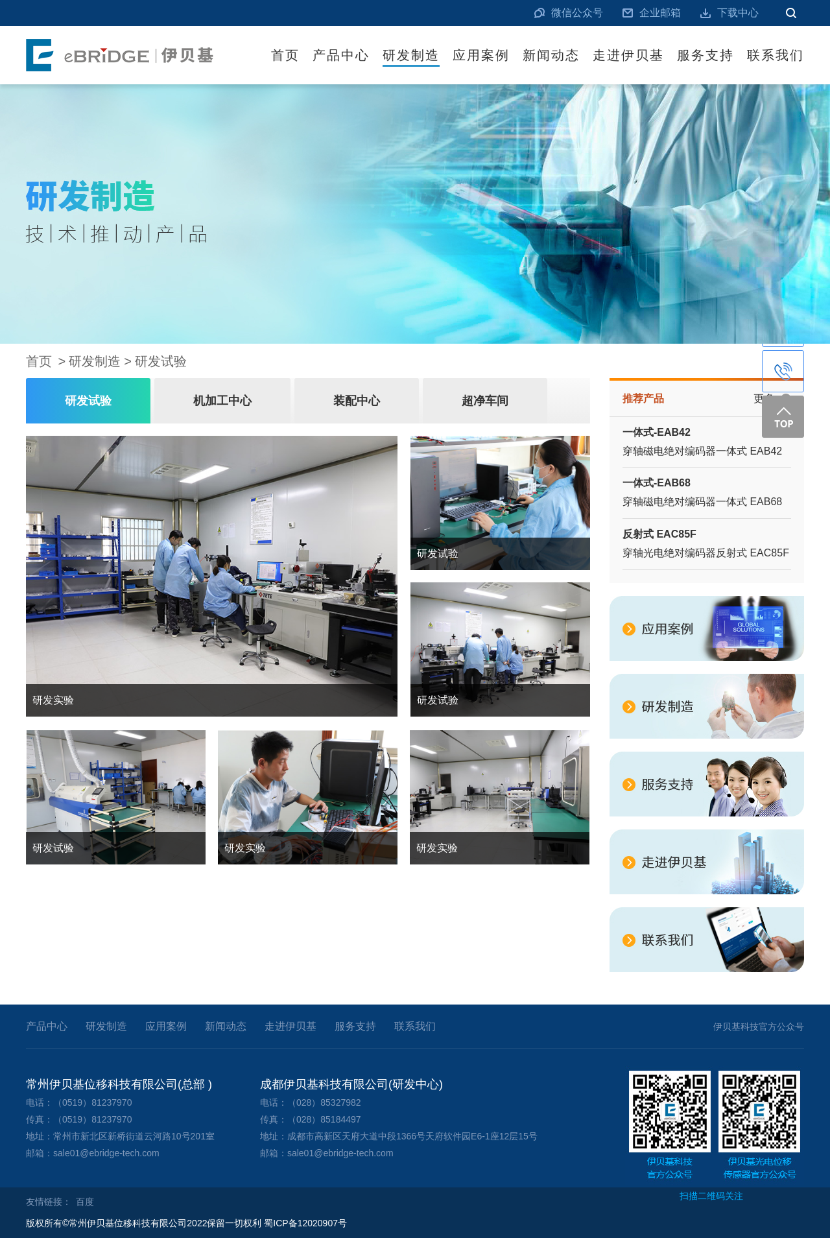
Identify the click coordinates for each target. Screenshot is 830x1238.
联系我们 (775, 55)
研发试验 (161, 361)
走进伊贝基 (628, 55)
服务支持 (705, 55)
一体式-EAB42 (656, 432)
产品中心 (341, 55)
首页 (285, 55)
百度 (85, 1201)
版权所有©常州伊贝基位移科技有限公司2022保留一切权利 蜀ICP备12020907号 (186, 1223)
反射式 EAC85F (659, 534)
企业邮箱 (660, 12)
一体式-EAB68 (656, 482)
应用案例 (481, 55)
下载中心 (738, 12)
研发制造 (411, 55)
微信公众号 (577, 12)
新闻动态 (551, 55)
